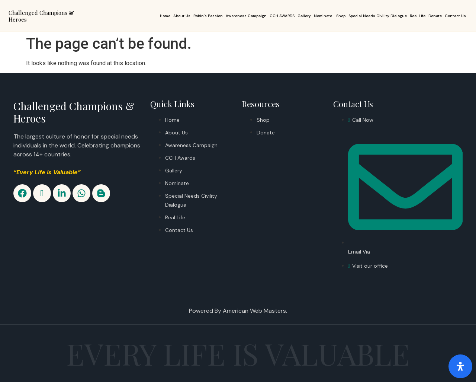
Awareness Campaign (246, 15)
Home (165, 15)
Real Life (417, 15)
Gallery (304, 15)
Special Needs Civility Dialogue (377, 15)
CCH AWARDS (282, 15)
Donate (435, 15)
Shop (340, 15)
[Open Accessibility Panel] (460, 366)
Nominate (323, 15)
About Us (181, 15)
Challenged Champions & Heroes (41, 16)
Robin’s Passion (208, 15)
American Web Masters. (255, 311)
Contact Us (455, 15)
